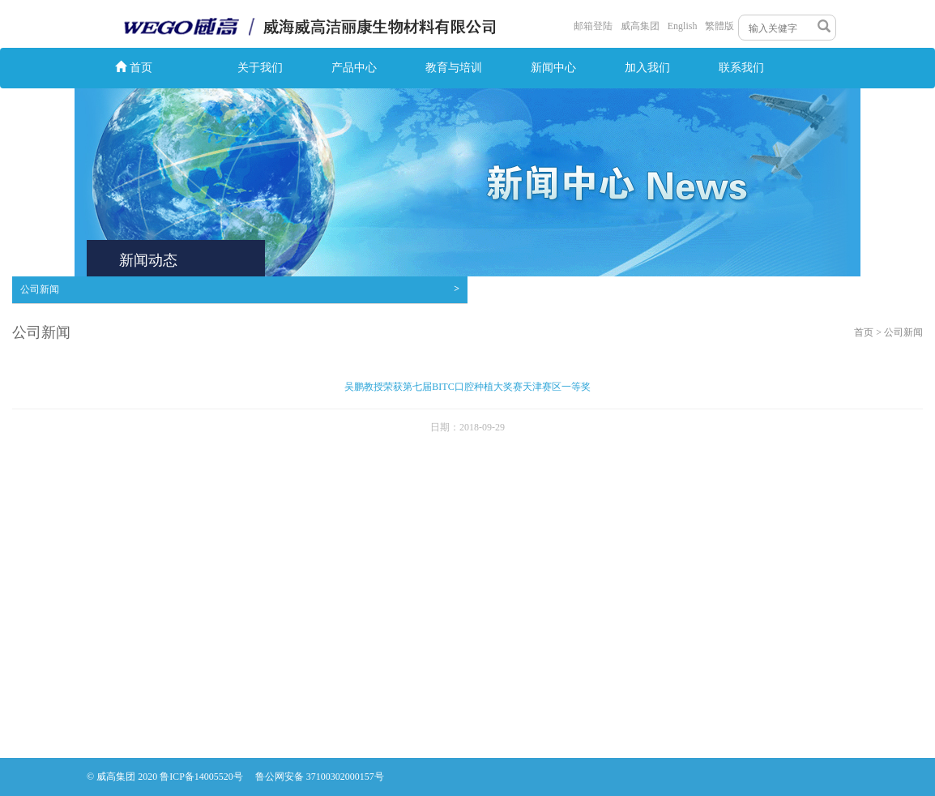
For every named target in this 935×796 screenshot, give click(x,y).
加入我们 (647, 68)
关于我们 (260, 68)
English (683, 26)
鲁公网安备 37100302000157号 (319, 776)
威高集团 (640, 26)
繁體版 (719, 26)
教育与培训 (453, 68)
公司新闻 (239, 289)
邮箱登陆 (593, 26)
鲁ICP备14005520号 (202, 776)
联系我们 (741, 68)
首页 (133, 67)
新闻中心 (553, 68)
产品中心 (354, 68)
